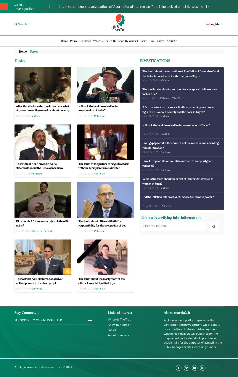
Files (152, 41)
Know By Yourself (128, 41)
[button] (190, 24)
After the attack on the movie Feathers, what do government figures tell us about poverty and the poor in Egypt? (42, 111)
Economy (36, 288)
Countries (85, 41)
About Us (172, 41)
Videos (160, 41)
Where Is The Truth (104, 41)
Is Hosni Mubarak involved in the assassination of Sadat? (176, 125)
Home (64, 41)
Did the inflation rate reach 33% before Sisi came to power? (178, 197)
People (74, 41)
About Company (118, 335)
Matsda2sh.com (52, 367)
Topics (34, 52)
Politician (99, 115)
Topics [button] (143, 41)
